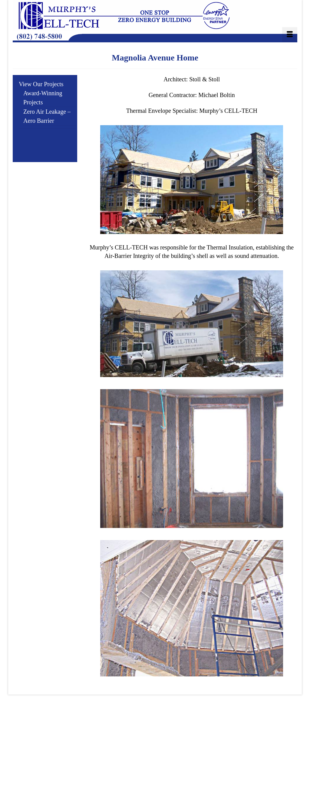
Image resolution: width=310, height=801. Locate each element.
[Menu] (289, 34)
